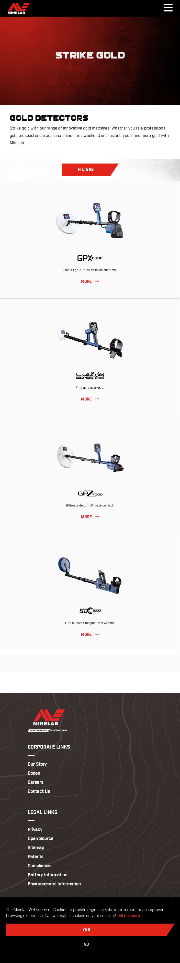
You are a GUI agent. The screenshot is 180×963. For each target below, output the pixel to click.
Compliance (39, 866)
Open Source (40, 839)
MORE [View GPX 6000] (90, 281)
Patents (35, 857)
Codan (34, 773)
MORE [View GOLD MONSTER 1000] (90, 399)
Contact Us (39, 791)
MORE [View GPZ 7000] (90, 517)
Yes (86, 929)
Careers (35, 782)
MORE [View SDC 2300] (90, 634)
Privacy (35, 830)
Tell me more (128, 915)
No (86, 944)
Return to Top (90, 682)
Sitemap (36, 848)
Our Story (37, 764)
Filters (86, 169)
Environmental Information (54, 884)
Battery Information (47, 875)
